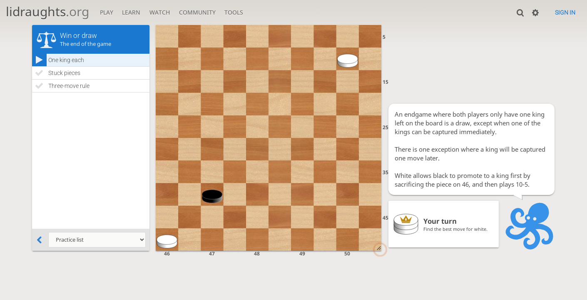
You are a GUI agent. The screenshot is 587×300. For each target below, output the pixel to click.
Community (197, 12)
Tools (233, 12)
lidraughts (47, 11)
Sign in (565, 12)
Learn (131, 12)
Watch (159, 12)
